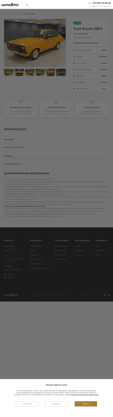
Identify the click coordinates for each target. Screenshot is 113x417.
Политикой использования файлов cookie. (84, 395)
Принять (86, 404)
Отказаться (27, 404)
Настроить (56, 404)
